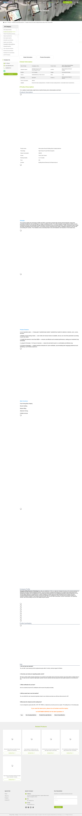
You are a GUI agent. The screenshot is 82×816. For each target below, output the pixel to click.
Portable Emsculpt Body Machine (18, 22)
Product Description (45, 57)
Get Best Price (60, 42)
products (51, 2)
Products (9, 22)
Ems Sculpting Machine (31, 715)
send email (58, 807)
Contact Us (7, 800)
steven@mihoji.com (9, 65)
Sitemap (16, 814)
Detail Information (27, 57)
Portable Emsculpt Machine (45, 715)
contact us (57, 2)
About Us (7, 795)
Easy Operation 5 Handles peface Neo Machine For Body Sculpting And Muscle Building (31, 750)
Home (40, 2)
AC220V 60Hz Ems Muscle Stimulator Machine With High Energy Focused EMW (50, 750)
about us (45, 2)
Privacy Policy (11, 814)
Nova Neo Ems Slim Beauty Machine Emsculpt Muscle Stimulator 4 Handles (12, 776)
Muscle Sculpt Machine (60, 715)
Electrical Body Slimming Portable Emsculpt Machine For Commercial (12, 750)
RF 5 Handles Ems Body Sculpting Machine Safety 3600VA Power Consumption (70, 750)
